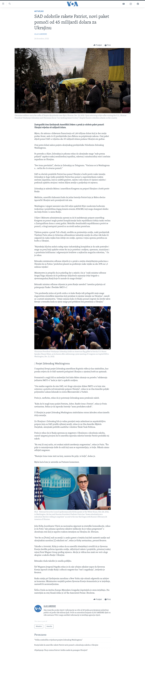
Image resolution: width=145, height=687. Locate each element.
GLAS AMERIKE (40, 34)
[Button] (97, 45)
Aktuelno (39, 11)
